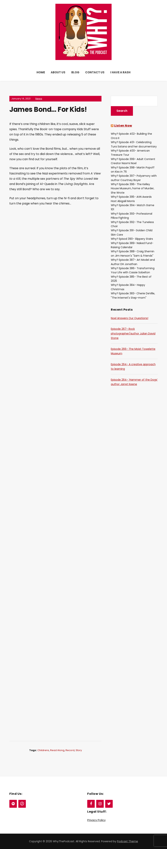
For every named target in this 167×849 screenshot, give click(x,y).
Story (79, 750)
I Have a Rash (120, 72)
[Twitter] (109, 804)
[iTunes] (22, 804)
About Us (58, 72)
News (38, 98)
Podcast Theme (127, 841)
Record (70, 750)
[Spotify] (13, 804)
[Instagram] (100, 804)
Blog (75, 72)
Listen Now (123, 125)
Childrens (43, 750)
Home (41, 72)
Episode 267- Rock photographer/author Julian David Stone (133, 333)
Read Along (57, 750)
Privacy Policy (96, 820)
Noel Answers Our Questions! (129, 318)
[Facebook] (91, 804)
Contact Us (94, 72)
